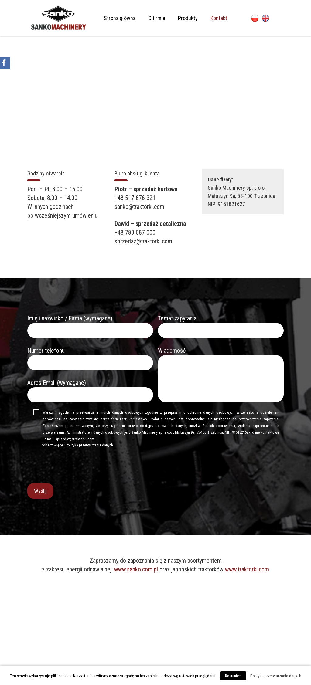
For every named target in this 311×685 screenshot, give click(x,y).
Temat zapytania (221, 326)
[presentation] (73, 465)
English (265, 18)
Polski (254, 18)
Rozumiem (233, 675)
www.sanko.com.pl (136, 569)
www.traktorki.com (247, 569)
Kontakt (218, 18)
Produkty (188, 18)
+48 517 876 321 (135, 198)
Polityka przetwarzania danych (89, 445)
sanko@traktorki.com (139, 206)
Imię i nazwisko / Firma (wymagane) (90, 326)
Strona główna (119, 18)
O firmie (156, 18)
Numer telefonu (90, 358)
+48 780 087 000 (135, 232)
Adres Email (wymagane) (90, 390)
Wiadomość (221, 376)
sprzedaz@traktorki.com (143, 241)
